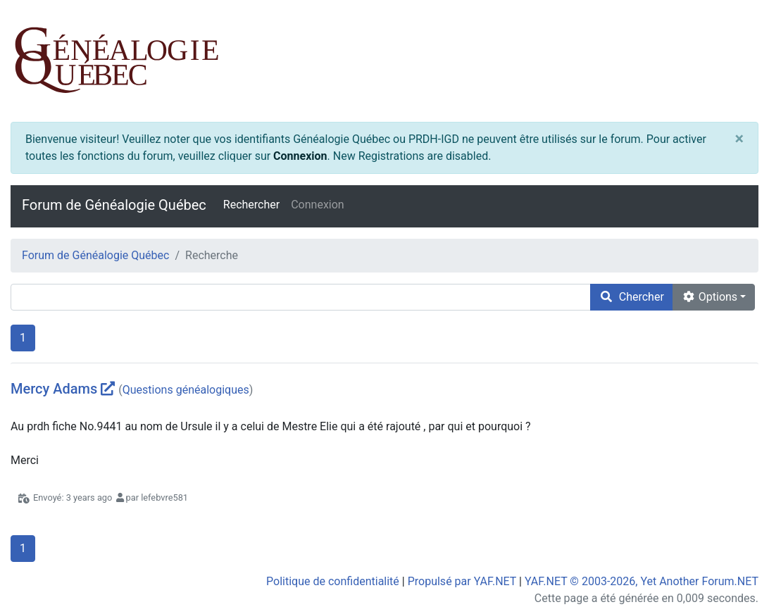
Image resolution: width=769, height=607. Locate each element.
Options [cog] (709, 297)
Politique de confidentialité (332, 581)
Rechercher (251, 204)
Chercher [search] (631, 297)
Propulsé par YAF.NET (462, 581)
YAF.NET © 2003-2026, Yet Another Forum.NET (641, 581)
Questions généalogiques (186, 389)
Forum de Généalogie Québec (114, 204)
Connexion (300, 156)
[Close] (739, 139)
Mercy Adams (54, 388)
